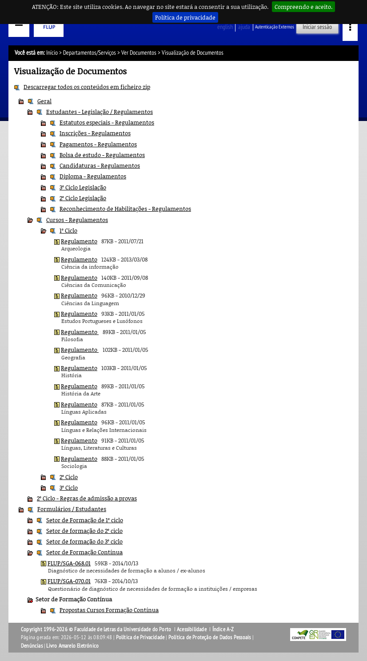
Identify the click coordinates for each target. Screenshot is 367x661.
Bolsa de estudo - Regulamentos (102, 155)
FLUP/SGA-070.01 (69, 581)
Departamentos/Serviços (89, 52)
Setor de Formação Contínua (84, 552)
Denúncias (32, 645)
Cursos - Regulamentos (77, 220)
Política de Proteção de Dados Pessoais (209, 637)
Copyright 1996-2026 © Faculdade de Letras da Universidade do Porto (96, 629)
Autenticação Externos (274, 27)
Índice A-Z (223, 629)
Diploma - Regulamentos (93, 176)
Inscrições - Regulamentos (95, 133)
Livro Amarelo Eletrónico (72, 645)
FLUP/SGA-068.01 (69, 563)
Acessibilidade (192, 629)
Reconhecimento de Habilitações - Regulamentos (125, 209)
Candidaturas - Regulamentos (100, 165)
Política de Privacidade (140, 637)
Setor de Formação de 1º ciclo (84, 520)
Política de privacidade (185, 17)
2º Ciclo (69, 477)
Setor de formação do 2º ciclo (84, 531)
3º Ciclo (69, 488)
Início (52, 52)
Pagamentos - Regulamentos (98, 144)
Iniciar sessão (317, 27)
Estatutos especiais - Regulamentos (107, 122)
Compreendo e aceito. (303, 7)
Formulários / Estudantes (71, 509)
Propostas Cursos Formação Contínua (109, 610)
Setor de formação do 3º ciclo (84, 541)
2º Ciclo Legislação (83, 198)
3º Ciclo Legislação (83, 187)
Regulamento (79, 241)
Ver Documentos (138, 52)
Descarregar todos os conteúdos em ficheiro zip (87, 87)
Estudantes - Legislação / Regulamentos (99, 112)
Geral (44, 101)
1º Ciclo (68, 230)
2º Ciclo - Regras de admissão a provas (87, 498)
